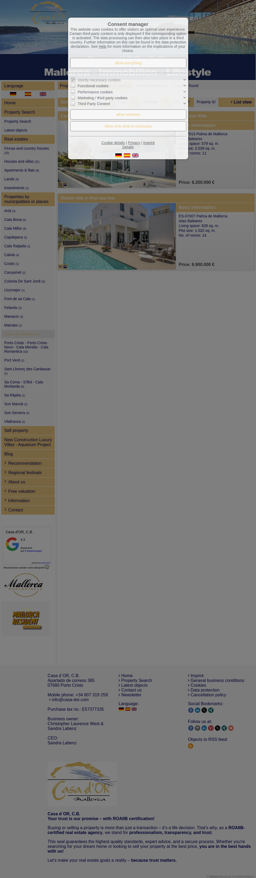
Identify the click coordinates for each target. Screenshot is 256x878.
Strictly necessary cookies (99, 80)
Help (103, 46)
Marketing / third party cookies (103, 98)
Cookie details (113, 143)
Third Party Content (94, 104)
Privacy (134, 143)
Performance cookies (95, 92)
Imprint (149, 143)
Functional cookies (93, 86)
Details (128, 147)
